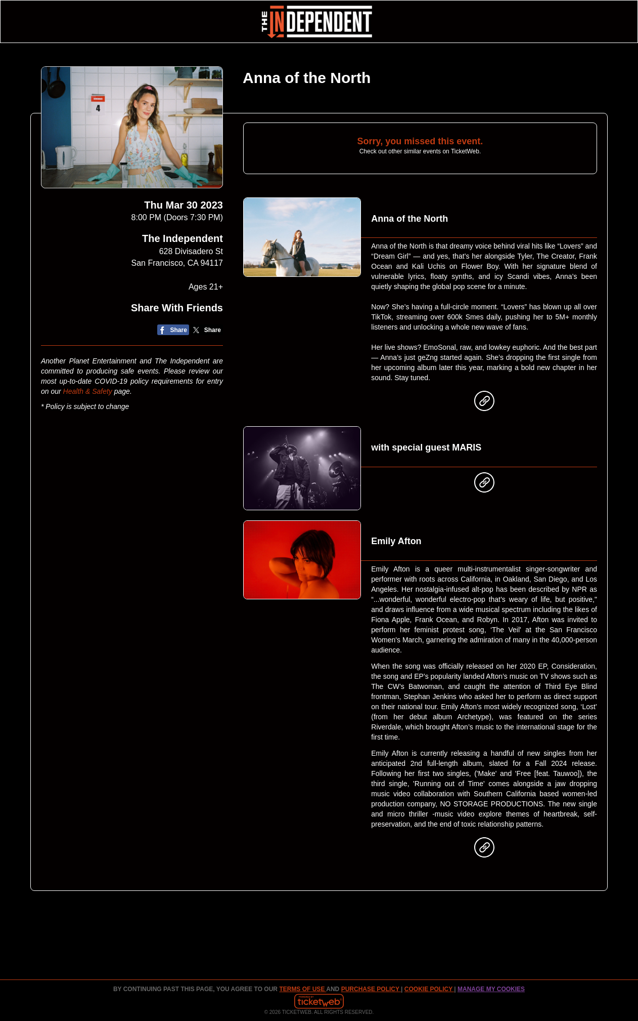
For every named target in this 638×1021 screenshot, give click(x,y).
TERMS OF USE (302, 989)
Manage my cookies (491, 989)
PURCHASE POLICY (371, 989)
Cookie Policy (429, 989)
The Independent (182, 238)
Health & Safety (87, 391)
